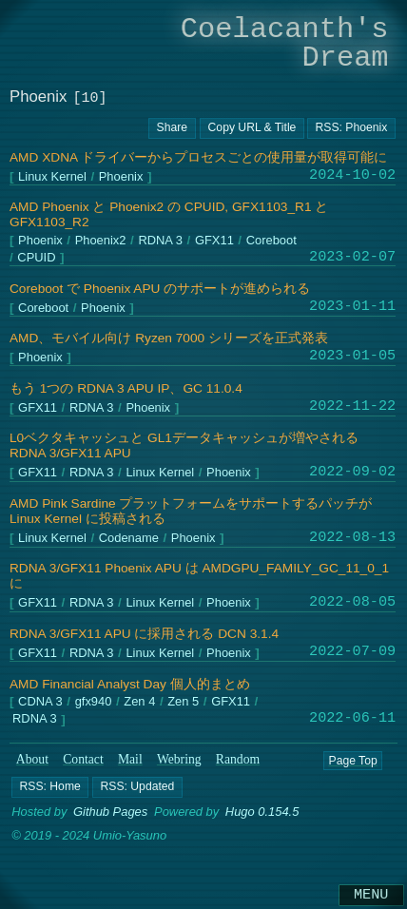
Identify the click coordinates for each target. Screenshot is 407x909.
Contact (83, 759)
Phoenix (121, 177)
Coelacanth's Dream (285, 43)
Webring (179, 759)
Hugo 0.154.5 (262, 811)
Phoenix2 (100, 241)
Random (238, 759)
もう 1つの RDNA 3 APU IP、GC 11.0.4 (126, 388)
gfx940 (93, 702)
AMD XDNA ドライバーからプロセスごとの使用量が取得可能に (198, 157)
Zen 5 (183, 702)
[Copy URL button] (172, 128)
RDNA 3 (160, 241)
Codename (129, 538)
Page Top (352, 759)
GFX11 (214, 241)
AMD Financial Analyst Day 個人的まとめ (130, 684)
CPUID (36, 258)
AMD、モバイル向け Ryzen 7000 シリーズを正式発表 (169, 338)
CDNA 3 (40, 702)
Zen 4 (139, 702)
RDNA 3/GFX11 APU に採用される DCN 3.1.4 (144, 634)
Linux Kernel (52, 177)
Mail (130, 759)
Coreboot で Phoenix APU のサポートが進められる (160, 288)
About (32, 759)
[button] (49, 786)
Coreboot (271, 241)
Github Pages (110, 811)
